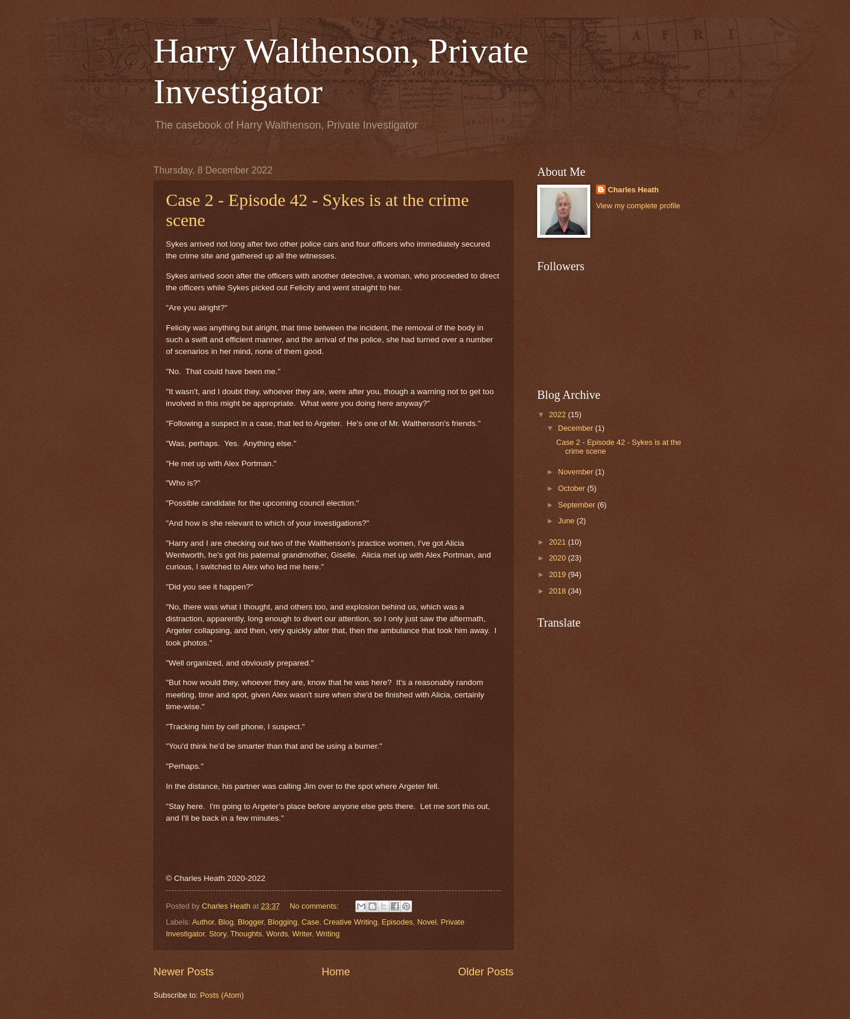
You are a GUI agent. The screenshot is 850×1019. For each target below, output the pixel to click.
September (577, 504)
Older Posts (486, 972)
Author (203, 922)
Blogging (283, 922)
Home (336, 972)
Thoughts (246, 933)
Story (217, 933)
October (572, 488)
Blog (226, 922)
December (576, 428)
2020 (558, 557)
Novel (427, 922)
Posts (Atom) (222, 995)
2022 (558, 414)
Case (310, 922)
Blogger (251, 922)
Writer (302, 933)
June (567, 520)
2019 (558, 574)
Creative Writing (350, 922)
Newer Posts (183, 972)
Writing (328, 933)
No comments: (315, 906)
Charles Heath (633, 189)
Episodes (397, 922)
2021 (558, 542)
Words (277, 933)
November (576, 471)
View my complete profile (638, 205)
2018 (558, 591)
